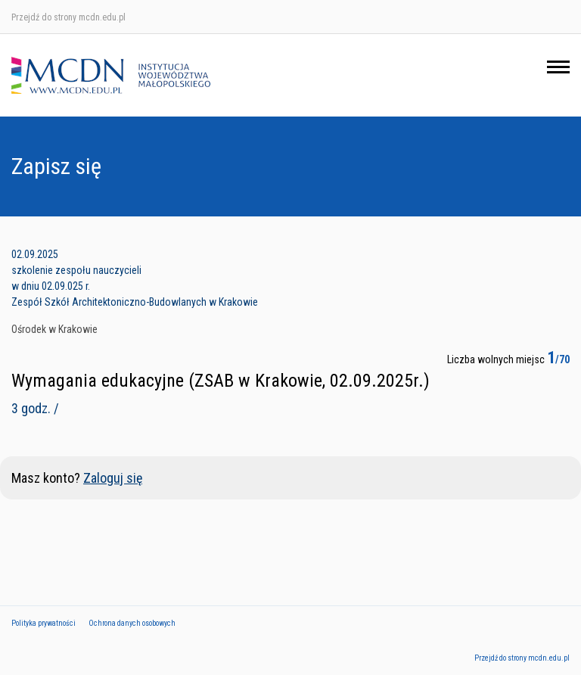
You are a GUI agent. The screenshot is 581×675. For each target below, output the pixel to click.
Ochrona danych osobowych (132, 623)
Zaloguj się (112, 478)
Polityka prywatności (43, 623)
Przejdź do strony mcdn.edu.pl (68, 17)
